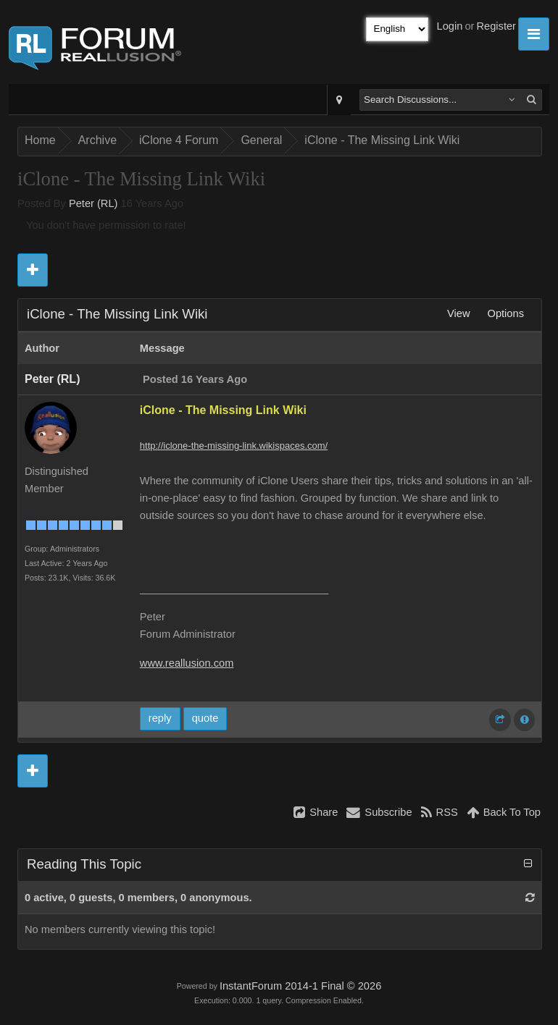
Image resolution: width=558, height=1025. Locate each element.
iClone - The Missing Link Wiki (381, 140)
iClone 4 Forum (178, 140)
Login (450, 26)
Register (496, 26)
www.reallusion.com (187, 663)
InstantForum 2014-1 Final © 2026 (300, 986)
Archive (97, 140)
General (261, 140)
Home (40, 140)
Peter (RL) (93, 203)
